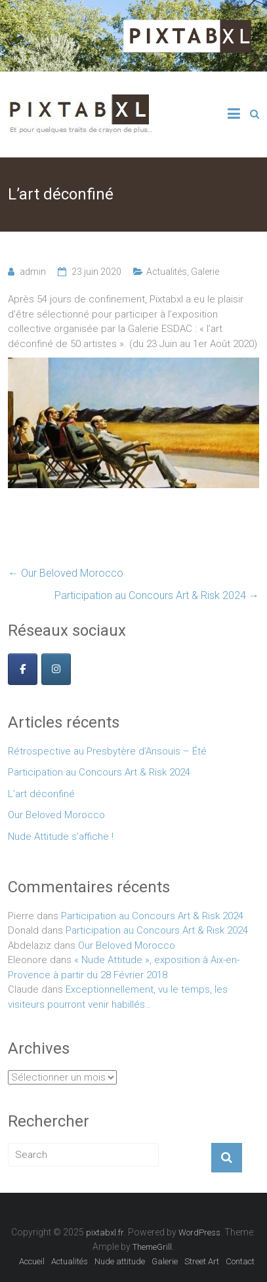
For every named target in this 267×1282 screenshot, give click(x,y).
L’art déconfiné (41, 794)
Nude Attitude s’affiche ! (60, 836)
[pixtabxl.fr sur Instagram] (56, 669)
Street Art (201, 1261)
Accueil (32, 1261)
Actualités (166, 271)
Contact (240, 1261)
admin (33, 271)
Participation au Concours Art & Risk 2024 (156, 595)
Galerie (205, 271)
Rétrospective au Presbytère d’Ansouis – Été (107, 751)
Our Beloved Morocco (65, 573)
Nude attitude (119, 1261)
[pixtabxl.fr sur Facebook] (22, 669)
